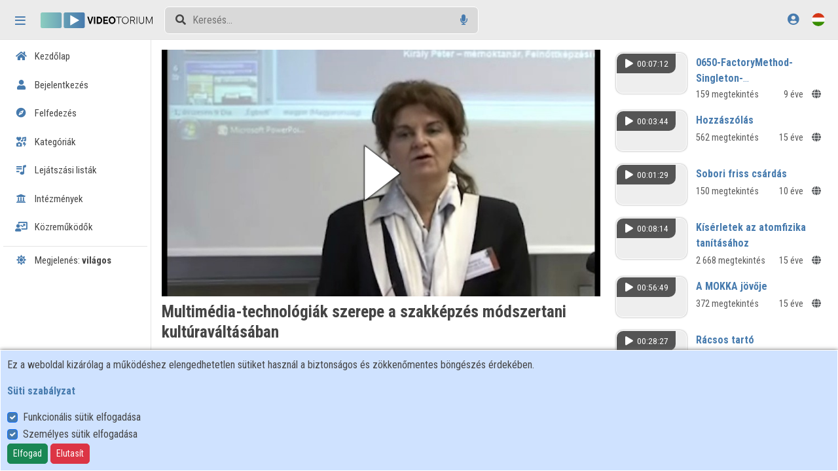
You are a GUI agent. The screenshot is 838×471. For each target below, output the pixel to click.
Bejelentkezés (51, 85)
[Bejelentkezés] (793, 19)
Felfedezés (46, 113)
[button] (381, 173)
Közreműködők (54, 227)
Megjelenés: (63, 260)
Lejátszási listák (56, 170)
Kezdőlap (42, 56)
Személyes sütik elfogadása (80, 434)
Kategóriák (45, 142)
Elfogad (27, 453)
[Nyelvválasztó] (818, 19)
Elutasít (70, 453)
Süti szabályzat (41, 391)
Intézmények (49, 199)
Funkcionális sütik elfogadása (82, 417)
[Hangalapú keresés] (463, 20)
